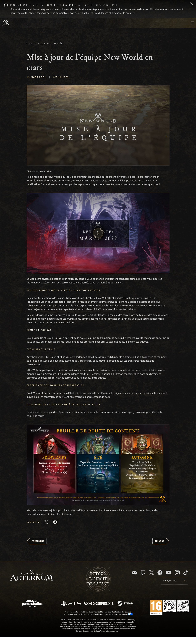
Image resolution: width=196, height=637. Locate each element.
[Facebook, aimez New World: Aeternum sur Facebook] (159, 572)
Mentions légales (72, 612)
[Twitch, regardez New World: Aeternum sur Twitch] (143, 572)
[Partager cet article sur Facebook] (55, 522)
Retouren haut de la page (98, 579)
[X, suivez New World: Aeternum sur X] (151, 572)
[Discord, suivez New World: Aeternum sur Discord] (134, 573)
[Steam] (126, 604)
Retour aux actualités (46, 43)
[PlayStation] (71, 604)
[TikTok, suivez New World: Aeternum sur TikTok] (185, 572)
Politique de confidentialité (92, 612)
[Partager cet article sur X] (46, 522)
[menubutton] (192, 22)
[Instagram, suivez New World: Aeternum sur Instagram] (177, 572)
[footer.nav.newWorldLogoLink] (31, 575)
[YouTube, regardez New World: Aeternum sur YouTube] (168, 572)
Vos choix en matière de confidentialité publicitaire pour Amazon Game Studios (98, 614)
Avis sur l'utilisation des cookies (118, 612)
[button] (98, 125)
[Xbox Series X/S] (99, 603)
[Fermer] (191, 4)
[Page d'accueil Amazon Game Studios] (32, 604)
